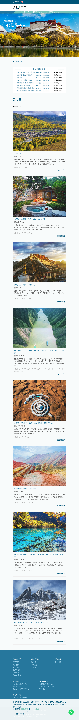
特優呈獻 (19, 61)
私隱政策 (16, 672)
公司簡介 (16, 662)
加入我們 (16, 664)
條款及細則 (17, 670)
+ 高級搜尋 (17, 106)
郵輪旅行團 (35, 664)
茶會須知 (16, 667)
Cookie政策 (17, 675)
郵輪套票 (34, 667)
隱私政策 (24, 709)
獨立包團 (57, 662)
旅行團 (33, 662)
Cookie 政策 (35, 709)
